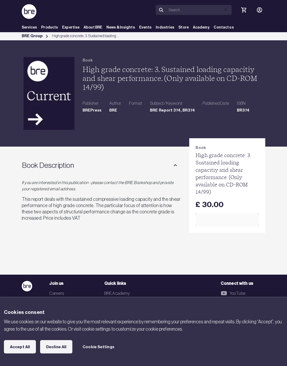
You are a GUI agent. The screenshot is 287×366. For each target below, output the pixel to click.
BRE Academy (117, 293)
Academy (201, 27)
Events (145, 27)
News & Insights (120, 27)
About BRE (93, 27)
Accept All (20, 347)
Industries (165, 27)
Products (49, 27)
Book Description (48, 165)
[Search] (199, 10)
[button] (225, 9)
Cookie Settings (98, 347)
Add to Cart (227, 219)
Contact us (224, 27)
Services (29, 27)
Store (183, 27)
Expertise (70, 27)
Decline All (56, 347)
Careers (56, 293)
